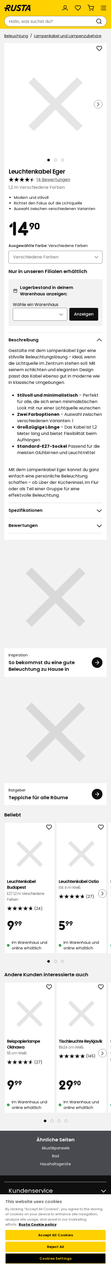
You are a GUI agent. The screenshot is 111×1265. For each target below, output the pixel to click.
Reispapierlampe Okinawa (29, 1047)
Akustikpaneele (56, 1148)
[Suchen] (100, 21)
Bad (55, 1156)
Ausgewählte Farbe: (48, 245)
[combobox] (50, 21)
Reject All (55, 1246)
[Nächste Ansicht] (98, 104)
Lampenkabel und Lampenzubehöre (67, 36)
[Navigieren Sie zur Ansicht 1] (48, 160)
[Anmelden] (65, 8)
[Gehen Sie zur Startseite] (17, 8)
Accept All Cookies (55, 1235)
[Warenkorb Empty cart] (90, 8)
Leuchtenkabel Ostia (81, 885)
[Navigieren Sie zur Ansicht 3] (62, 160)
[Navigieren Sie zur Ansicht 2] (55, 160)
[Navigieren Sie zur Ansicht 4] (66, 1121)
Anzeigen (84, 314)
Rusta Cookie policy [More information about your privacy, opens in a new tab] (38, 1224)
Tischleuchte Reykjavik (81, 1044)
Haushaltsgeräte (55, 1164)
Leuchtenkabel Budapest (29, 891)
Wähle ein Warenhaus (35, 304)
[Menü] (103, 8)
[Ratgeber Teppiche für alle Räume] (55, 743)
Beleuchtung (16, 36)
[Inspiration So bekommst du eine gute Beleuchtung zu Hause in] (55, 611)
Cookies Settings (55, 1258)
